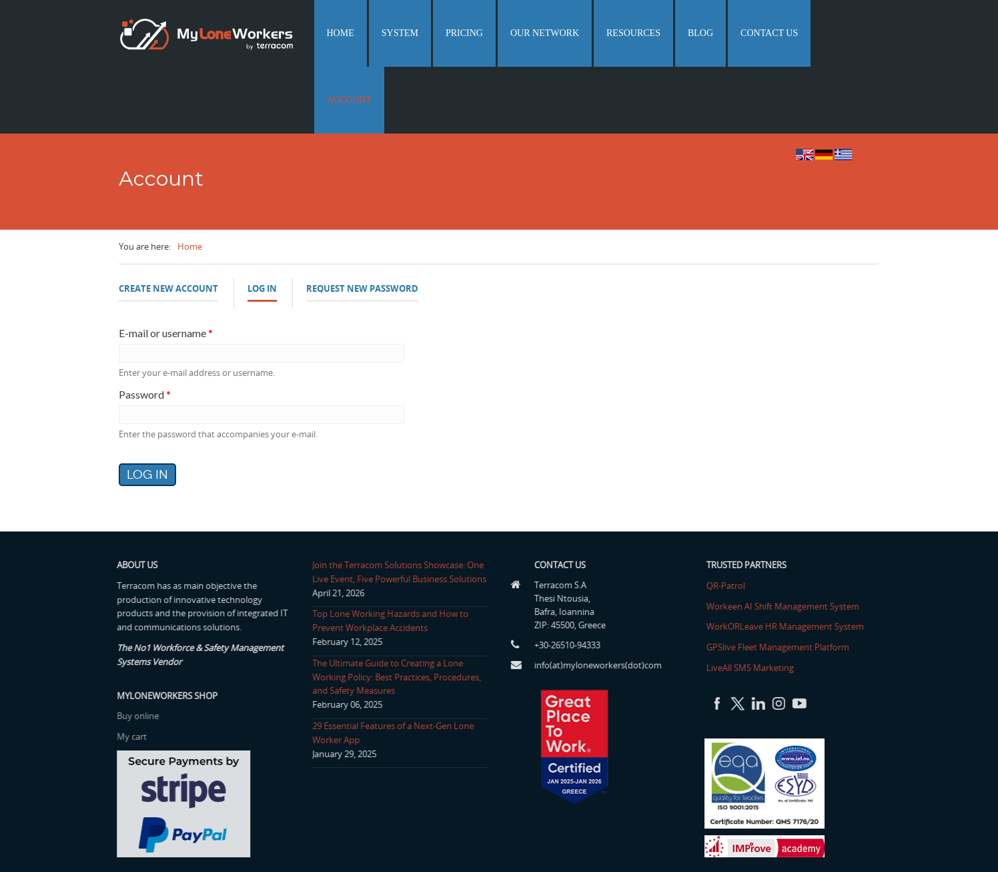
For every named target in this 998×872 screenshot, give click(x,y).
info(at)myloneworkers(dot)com (601, 598)
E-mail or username (166, 266)
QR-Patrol (729, 519)
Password (145, 327)
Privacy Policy (848, 847)
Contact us (778, 33)
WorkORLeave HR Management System (788, 560)
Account (847, 33)
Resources (663, 33)
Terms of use (782, 847)
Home (410, 33)
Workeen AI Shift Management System (786, 539)
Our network (584, 33)
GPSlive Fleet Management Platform (781, 580)
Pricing (513, 33)
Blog (719, 33)
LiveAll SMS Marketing (753, 601)
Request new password (362, 222)
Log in (262, 225)
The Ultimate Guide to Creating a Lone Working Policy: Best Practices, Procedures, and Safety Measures (392, 610)
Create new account (168, 222)
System (459, 33)
